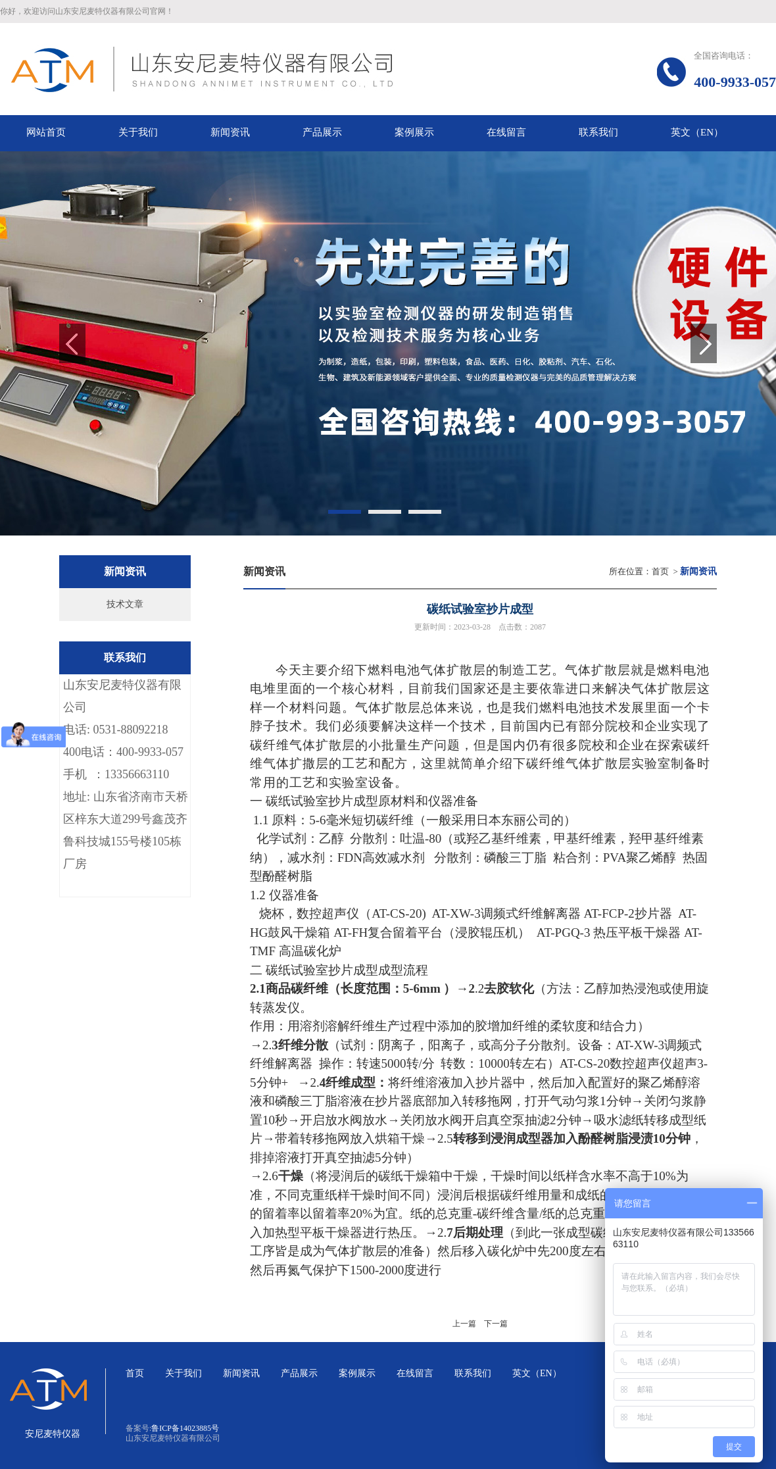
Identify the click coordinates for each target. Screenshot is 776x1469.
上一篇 (464, 1323)
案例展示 (357, 1373)
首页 (660, 571)
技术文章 (125, 604)
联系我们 (472, 1373)
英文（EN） (537, 1373)
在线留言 (415, 1373)
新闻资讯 (241, 1373)
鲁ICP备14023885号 (185, 1428)
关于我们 (183, 1373)
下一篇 (496, 1323)
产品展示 (299, 1373)
